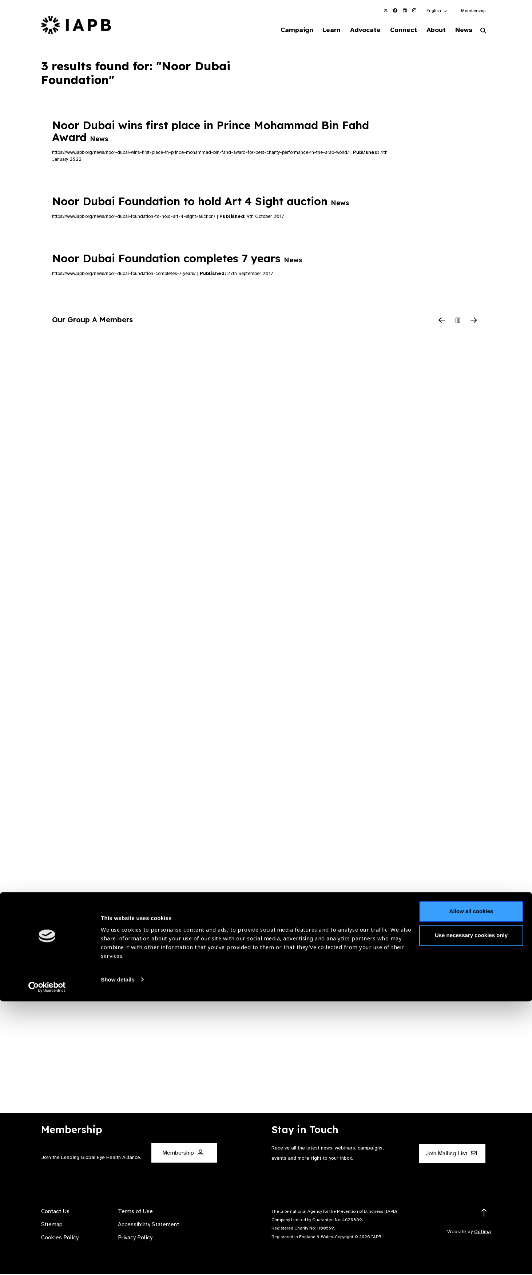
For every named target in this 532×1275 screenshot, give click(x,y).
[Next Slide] (473, 322)
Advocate (353, 31)
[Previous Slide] (441, 322)
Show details (118, 1253)
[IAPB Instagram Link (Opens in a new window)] (414, 10)
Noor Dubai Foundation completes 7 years (177, 259)
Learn (317, 31)
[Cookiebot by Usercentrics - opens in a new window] (47, 1260)
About (430, 31)
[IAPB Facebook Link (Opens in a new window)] (395, 10)
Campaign (279, 31)
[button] (437, 10)
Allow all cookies (471, 1185)
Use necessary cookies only (471, 1209)
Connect (394, 31)
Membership (473, 10)
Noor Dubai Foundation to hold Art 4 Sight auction (200, 202)
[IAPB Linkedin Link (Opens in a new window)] (404, 10)
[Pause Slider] (457, 322)
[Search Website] (483, 32)
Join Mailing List (451, 1154)
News (460, 31)
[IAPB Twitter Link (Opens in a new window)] (385, 10)
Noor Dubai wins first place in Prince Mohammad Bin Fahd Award (210, 132)
